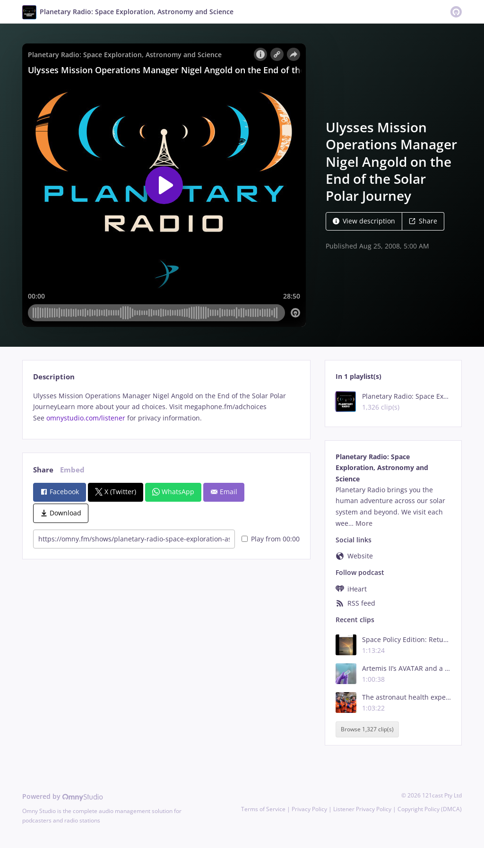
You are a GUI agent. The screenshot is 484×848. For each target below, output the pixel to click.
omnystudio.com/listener (85, 417)
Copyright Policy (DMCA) (430, 809)
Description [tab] (54, 377)
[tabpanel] (166, 407)
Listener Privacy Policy (362, 809)
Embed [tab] (72, 470)
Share (423, 220)
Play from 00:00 (271, 538)
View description (364, 220)
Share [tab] (43, 470)
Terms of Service (263, 809)
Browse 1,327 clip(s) (367, 729)
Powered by (62, 796)
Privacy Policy (309, 809)
